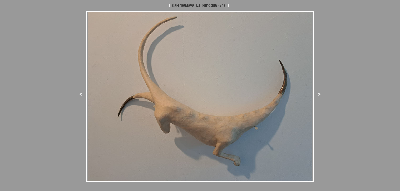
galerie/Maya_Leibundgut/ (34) (198, 5)
